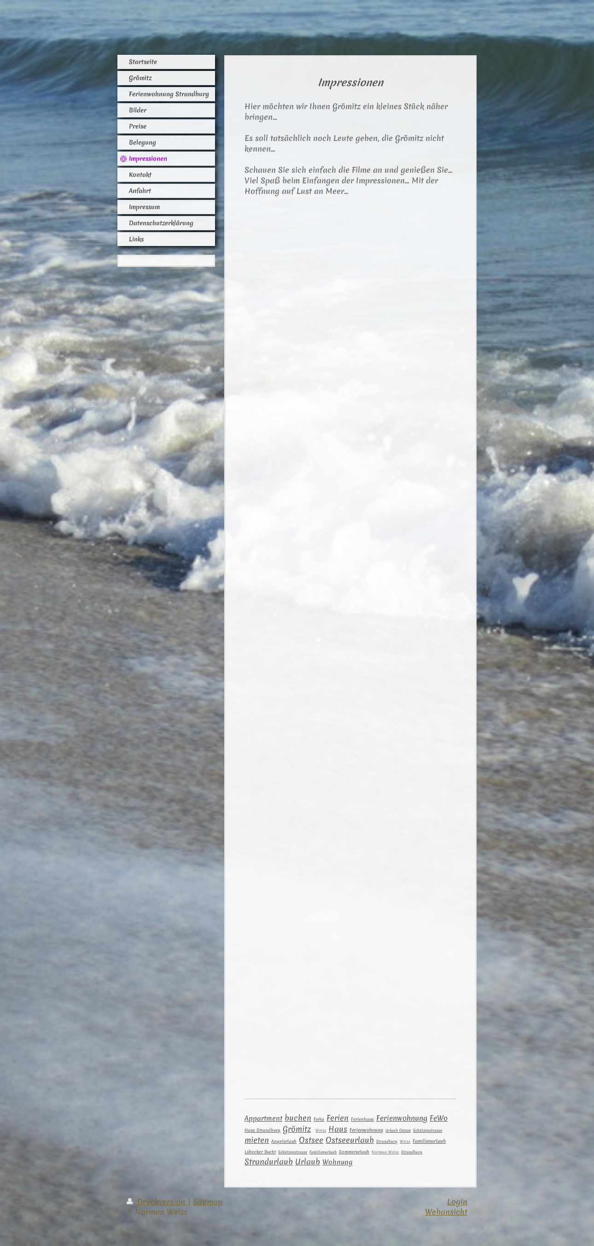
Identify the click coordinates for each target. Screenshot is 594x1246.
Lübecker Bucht (260, 1152)
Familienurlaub (429, 1141)
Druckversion (157, 1201)
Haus (337, 1129)
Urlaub (307, 1161)
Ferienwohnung (401, 1118)
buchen (298, 1117)
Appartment (263, 1118)
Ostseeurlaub (350, 1140)
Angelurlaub (284, 1141)
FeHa (319, 1119)
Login (457, 1201)
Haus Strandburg (262, 1130)
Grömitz (297, 1128)
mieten (257, 1140)
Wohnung (337, 1162)
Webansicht (446, 1211)
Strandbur (386, 1141)
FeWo (439, 1118)
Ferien (337, 1118)
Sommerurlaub (354, 1152)
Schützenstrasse (427, 1130)
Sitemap (207, 1201)
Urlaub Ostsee (398, 1130)
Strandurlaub (269, 1162)
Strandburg (411, 1152)
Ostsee (311, 1140)
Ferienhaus (362, 1119)
